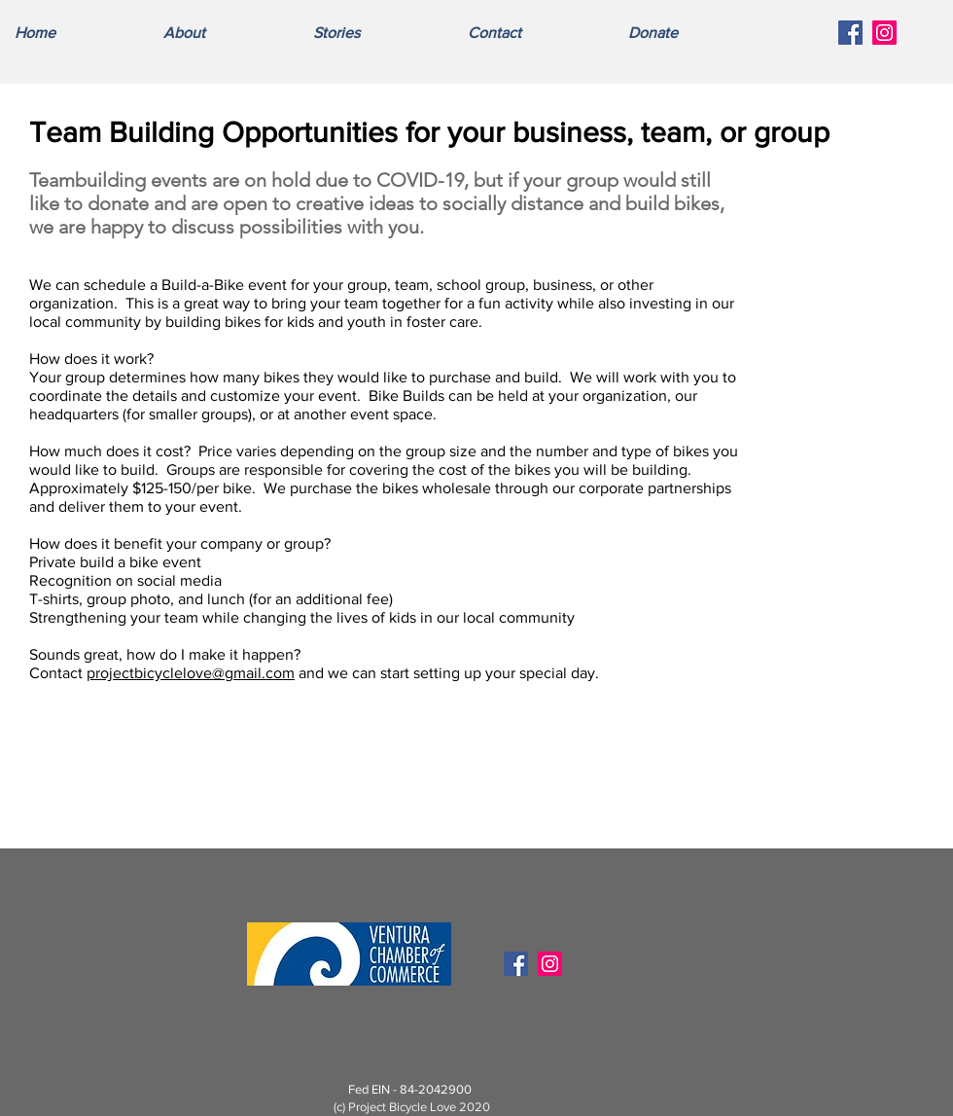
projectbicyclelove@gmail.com (191, 673)
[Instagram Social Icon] (884, 32)
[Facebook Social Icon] (850, 32)
